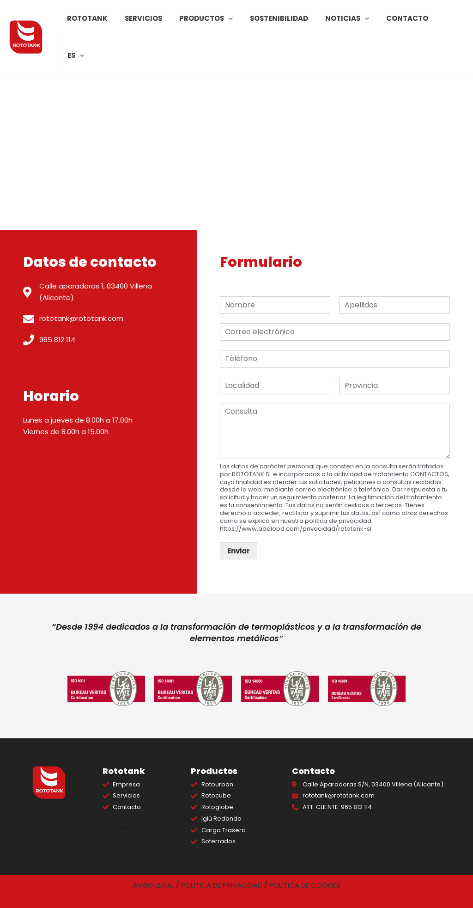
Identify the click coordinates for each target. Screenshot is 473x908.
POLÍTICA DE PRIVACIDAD (221, 885)
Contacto (404, 23)
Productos (211, 23)
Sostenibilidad (281, 23)
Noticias (347, 23)
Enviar (238, 551)
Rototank (98, 23)
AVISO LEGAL (153, 885)
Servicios (151, 23)
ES (448, 23)
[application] (234, 23)
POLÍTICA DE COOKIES (304, 885)
